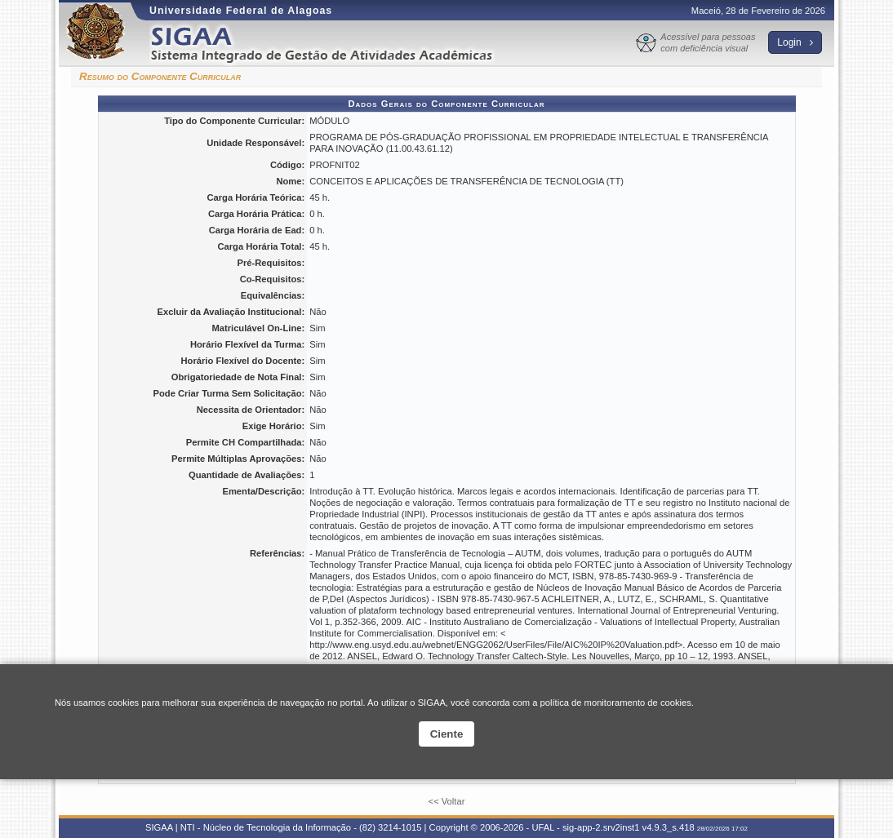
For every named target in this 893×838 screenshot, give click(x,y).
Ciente (447, 734)
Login (795, 42)
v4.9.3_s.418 (668, 827)
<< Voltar (447, 801)
